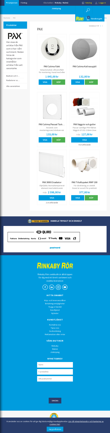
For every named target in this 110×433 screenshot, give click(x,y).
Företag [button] (24, 3)
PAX (14, 18)
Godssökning (55, 331)
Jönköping (56, 8)
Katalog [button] (87, 3)
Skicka (55, 400)
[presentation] (59, 389)
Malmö (65, 3)
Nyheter (55, 313)
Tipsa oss (55, 328)
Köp (59, 82)
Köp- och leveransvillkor (55, 300)
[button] (88, 10)
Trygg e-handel (55, 307)
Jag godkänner (55, 429)
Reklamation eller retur (55, 334)
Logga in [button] (100, 3)
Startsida (6, 18)
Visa (45, 82)
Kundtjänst (55, 310)
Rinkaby (58, 3)
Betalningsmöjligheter (55, 303)
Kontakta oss (55, 324)
